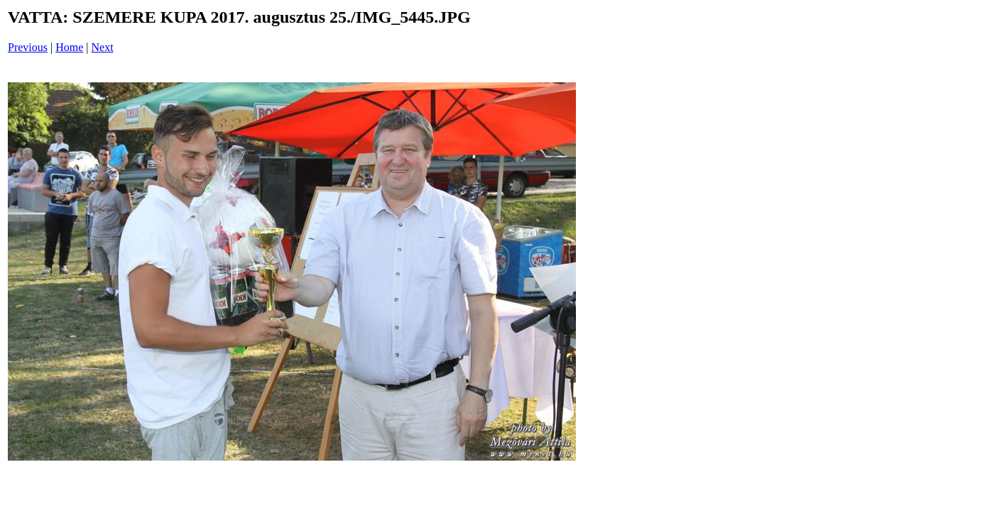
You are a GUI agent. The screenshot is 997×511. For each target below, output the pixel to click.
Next (103, 47)
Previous (28, 47)
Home (69, 47)
